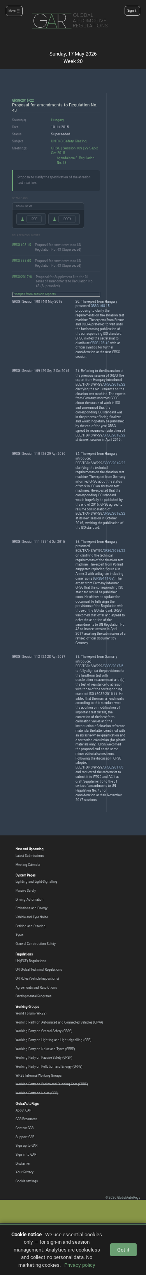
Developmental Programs (33, 996)
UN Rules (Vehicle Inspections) (37, 978)
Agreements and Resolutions (36, 987)
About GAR (23, 1110)
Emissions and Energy (31, 908)
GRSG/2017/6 (22, 277)
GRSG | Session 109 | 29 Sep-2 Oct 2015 (74, 150)
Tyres (19, 935)
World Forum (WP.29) (31, 1013)
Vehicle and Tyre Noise (32, 917)
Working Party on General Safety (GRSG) (44, 1031)
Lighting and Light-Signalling (36, 882)
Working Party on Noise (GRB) (37, 1093)
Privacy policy (79, 1264)
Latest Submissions (30, 856)
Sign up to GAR (26, 1146)
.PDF (34, 219)
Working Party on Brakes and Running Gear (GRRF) (52, 1084)
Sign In (132, 11)
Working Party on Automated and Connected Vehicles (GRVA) (59, 1022)
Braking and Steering (31, 926)
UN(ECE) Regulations (31, 961)
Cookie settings (27, 1181)
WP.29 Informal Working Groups (39, 1075)
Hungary (57, 119)
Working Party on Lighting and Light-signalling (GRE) (53, 1040)
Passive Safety (26, 890)
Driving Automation (30, 899)
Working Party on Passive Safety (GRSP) (44, 1058)
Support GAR (25, 1137)
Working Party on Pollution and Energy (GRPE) (49, 1066)
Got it (123, 1249)
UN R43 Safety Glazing (68, 141)
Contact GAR (24, 1128)
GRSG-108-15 (21, 244)
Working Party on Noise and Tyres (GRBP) (45, 1049)
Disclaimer (23, 1163)
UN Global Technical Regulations (39, 970)
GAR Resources (26, 1119)
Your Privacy (24, 1172)
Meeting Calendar (28, 865)
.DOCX (67, 219)
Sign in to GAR (26, 1154)
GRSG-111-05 (21, 261)
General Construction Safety (36, 944)
